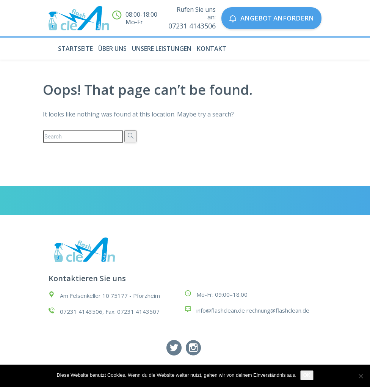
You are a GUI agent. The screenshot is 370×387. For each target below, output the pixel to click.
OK (306, 375)
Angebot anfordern (271, 18)
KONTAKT (211, 48)
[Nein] (360, 376)
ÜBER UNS (112, 48)
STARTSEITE (75, 48)
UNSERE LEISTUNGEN (161, 48)
